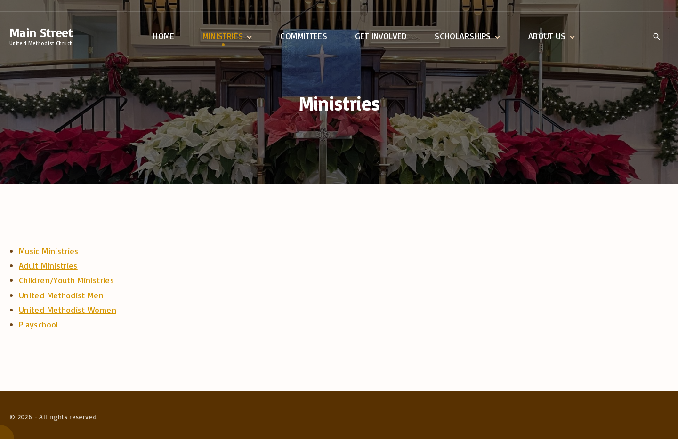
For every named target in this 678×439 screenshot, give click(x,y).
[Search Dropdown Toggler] (657, 37)
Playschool (38, 324)
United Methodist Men (61, 295)
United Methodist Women (67, 309)
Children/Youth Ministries (66, 280)
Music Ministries (49, 251)
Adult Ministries (48, 265)
